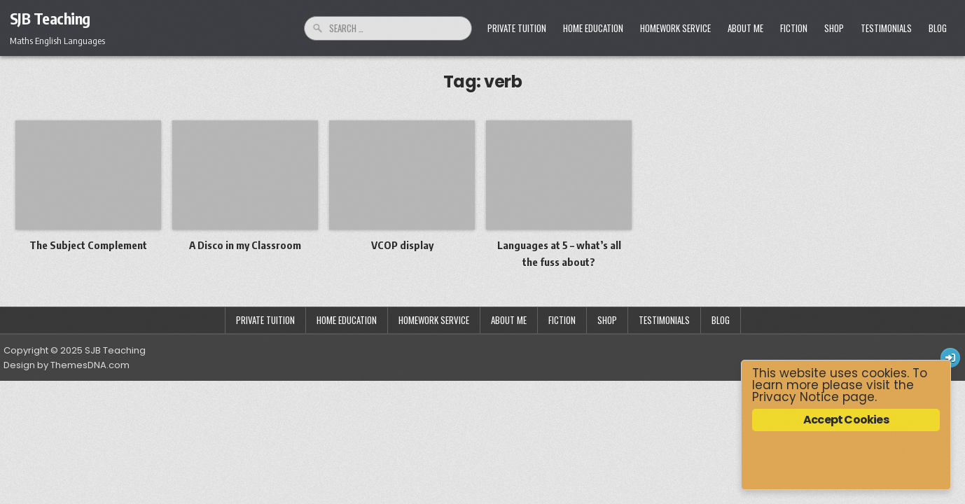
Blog (938, 28)
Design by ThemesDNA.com (67, 365)
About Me (745, 28)
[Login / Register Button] (950, 358)
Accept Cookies (846, 420)
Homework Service (675, 28)
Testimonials (886, 28)
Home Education (593, 28)
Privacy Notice (795, 396)
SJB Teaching (50, 18)
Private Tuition (516, 28)
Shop (834, 28)
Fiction (793, 28)
